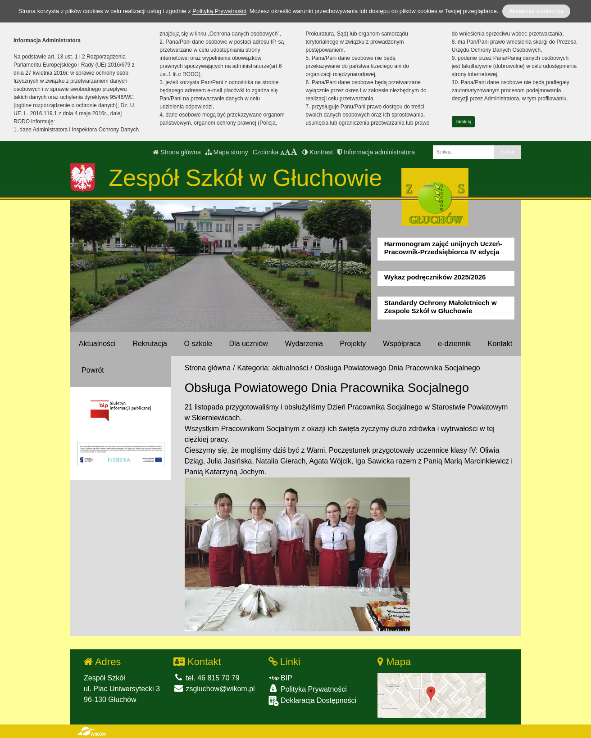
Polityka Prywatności (307, 688)
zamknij (463, 121)
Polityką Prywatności (219, 11)
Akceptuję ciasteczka (536, 11)
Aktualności (97, 343)
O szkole (198, 343)
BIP (280, 678)
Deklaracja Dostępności (312, 701)
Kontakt (500, 343)
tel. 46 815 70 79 (206, 678)
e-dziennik (454, 343)
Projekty (353, 343)
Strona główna (176, 152)
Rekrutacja (149, 343)
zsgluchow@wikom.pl (214, 689)
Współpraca (402, 343)
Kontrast (317, 152)
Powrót (93, 370)
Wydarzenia (304, 343)
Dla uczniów (248, 343)
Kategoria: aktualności (272, 368)
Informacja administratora (376, 152)
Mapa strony (226, 152)
